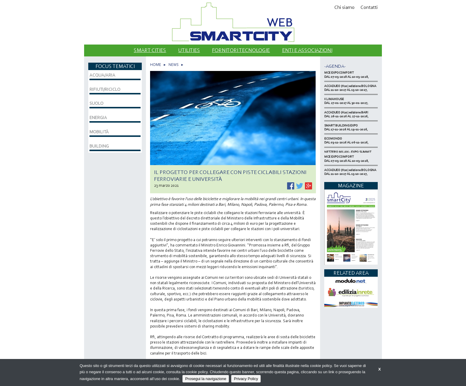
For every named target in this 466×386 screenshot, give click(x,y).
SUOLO (96, 103)
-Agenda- (335, 66)
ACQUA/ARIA (102, 75)
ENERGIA (98, 117)
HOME (155, 64)
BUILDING (99, 146)
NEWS (174, 64)
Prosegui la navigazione (205, 378)
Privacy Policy (246, 378)
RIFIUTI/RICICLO (104, 89)
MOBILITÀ (99, 132)
